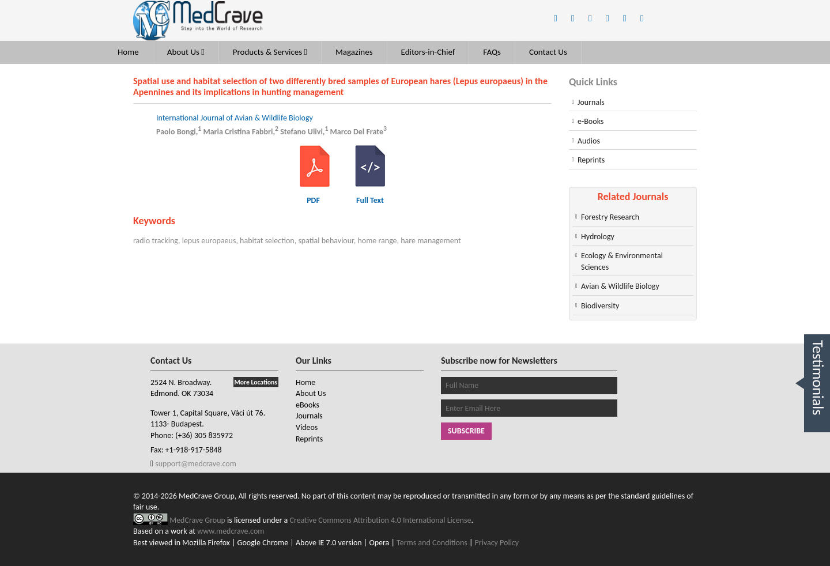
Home (128, 52)
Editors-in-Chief (428, 52)
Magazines (354, 52)
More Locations (256, 382)
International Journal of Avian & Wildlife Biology (234, 118)
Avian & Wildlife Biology (620, 286)
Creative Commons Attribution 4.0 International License (380, 520)
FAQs (492, 52)
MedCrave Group (198, 520)
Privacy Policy (497, 543)
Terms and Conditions (432, 543)
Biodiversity (600, 306)
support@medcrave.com (194, 464)
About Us (186, 52)
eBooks (307, 405)
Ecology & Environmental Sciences (622, 261)
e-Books (590, 121)
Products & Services (270, 52)
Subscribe (466, 431)
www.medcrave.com (230, 531)
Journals (591, 102)
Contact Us (548, 52)
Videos (307, 427)
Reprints (591, 160)
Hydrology (597, 237)
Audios (589, 141)
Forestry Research (610, 217)
